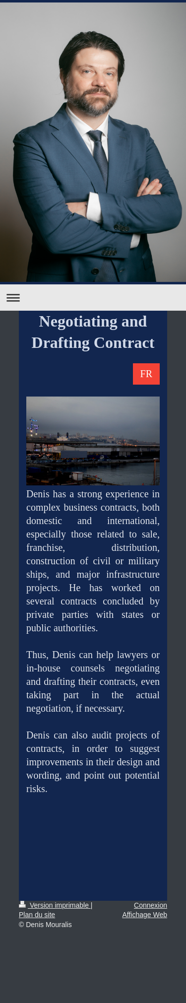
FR (146, 373)
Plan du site (37, 915)
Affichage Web (144, 915)
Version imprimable (55, 905)
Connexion (150, 905)
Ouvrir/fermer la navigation (93, 297)
